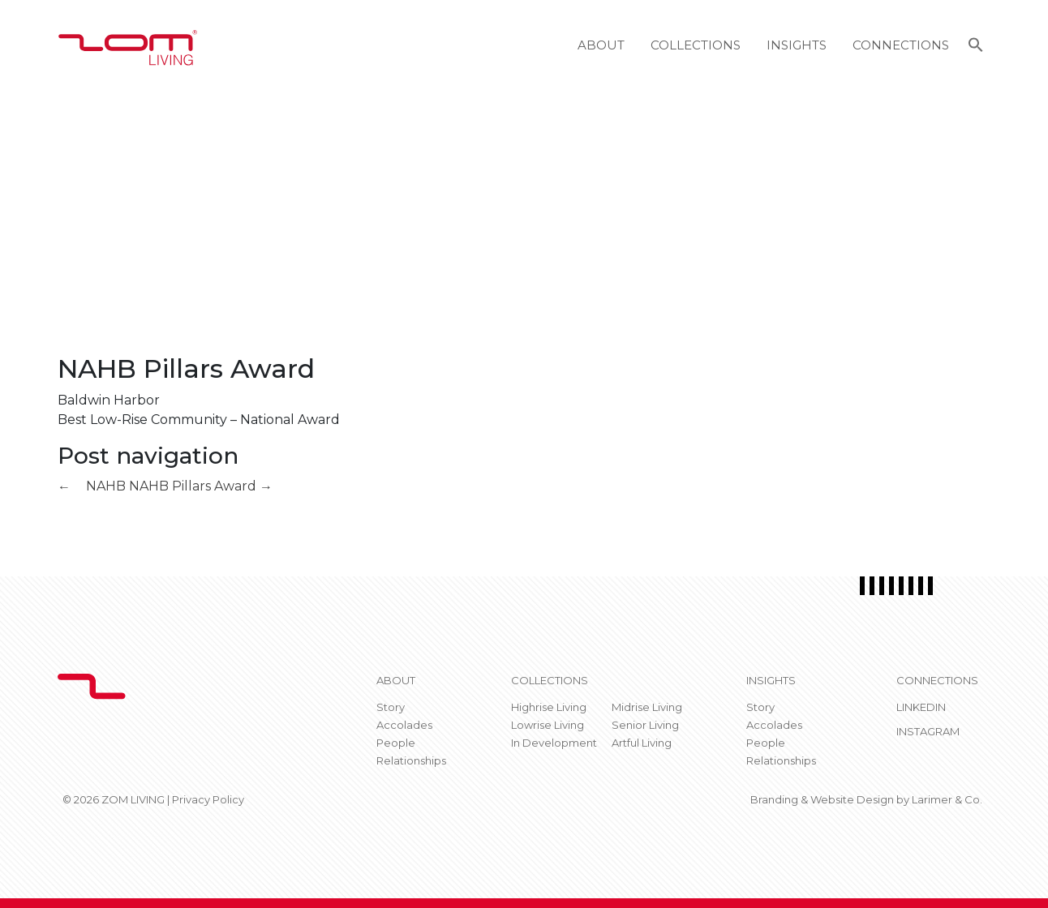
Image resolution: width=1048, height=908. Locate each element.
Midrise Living (647, 706)
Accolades (404, 724)
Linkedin (921, 706)
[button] (975, 47)
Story (390, 706)
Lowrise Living (547, 724)
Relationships (411, 760)
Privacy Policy (208, 799)
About (601, 45)
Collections (696, 45)
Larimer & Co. (947, 799)
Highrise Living (548, 706)
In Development (554, 742)
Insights (797, 45)
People (395, 742)
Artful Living (642, 742)
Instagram (928, 731)
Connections (901, 45)
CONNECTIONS (937, 680)
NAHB (92, 486)
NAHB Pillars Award (201, 486)
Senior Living (645, 724)
